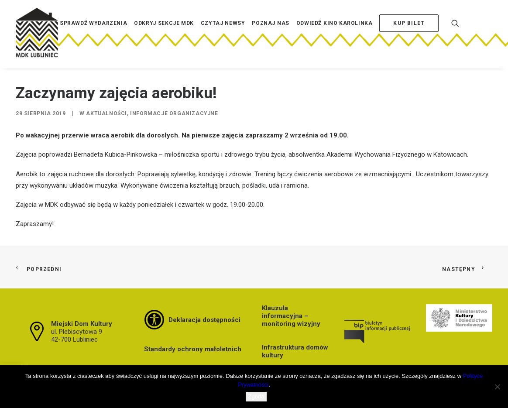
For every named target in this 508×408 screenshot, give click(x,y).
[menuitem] (93, 36)
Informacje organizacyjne (174, 113)
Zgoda (256, 396)
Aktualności (106, 113)
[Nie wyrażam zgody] (497, 386)
